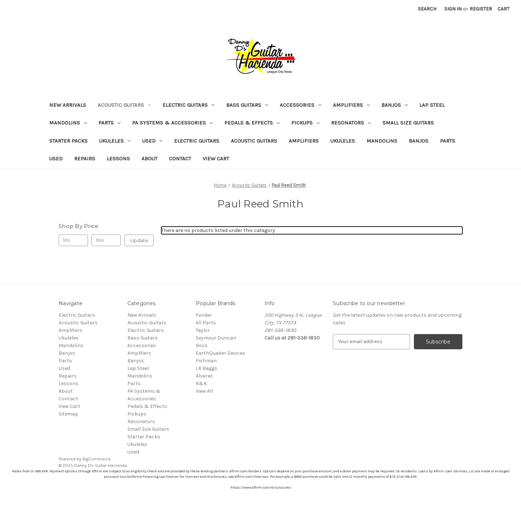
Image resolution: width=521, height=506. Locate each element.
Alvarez (204, 376)
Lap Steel (432, 105)
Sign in (453, 9)
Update (139, 240)
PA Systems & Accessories (172, 122)
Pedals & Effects (252, 122)
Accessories (300, 105)
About (149, 158)
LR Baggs (206, 368)
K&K (201, 383)
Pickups (305, 122)
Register (481, 9)
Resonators (351, 122)
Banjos (394, 105)
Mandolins (68, 122)
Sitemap (68, 414)
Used (152, 141)
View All (204, 391)
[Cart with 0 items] (503, 9)
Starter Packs (68, 141)
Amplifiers (351, 105)
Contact (180, 158)
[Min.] (73, 240)
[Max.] (106, 240)
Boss (202, 345)
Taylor (203, 330)
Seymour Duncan (216, 338)
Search (427, 9)
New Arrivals (67, 105)
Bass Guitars (247, 105)
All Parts (206, 323)
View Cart (216, 158)
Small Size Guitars (408, 122)
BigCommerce (96, 458)
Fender (204, 315)
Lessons (118, 158)
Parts (109, 122)
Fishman (206, 361)
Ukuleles (115, 141)
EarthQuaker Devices (220, 353)
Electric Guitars (188, 105)
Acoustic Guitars (124, 105)
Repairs (84, 158)
